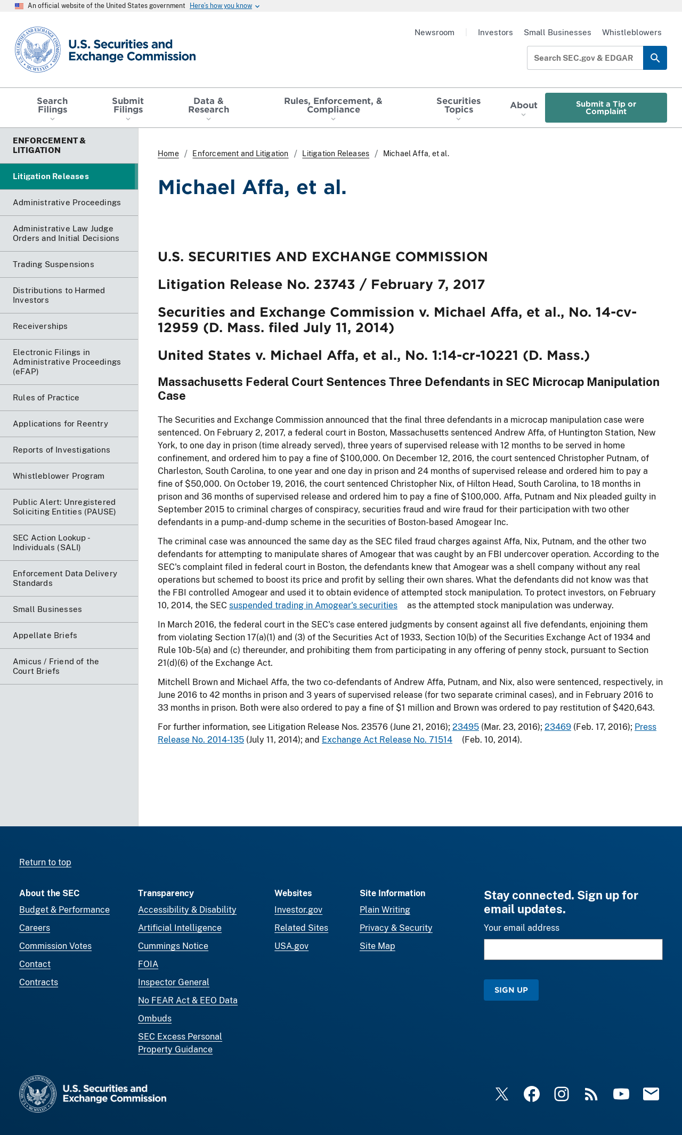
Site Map (377, 946)
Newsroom (434, 32)
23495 (465, 727)
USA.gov (291, 946)
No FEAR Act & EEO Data (188, 1000)
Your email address (521, 928)
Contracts (38, 982)
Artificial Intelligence (180, 928)
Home (168, 153)
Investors (495, 32)
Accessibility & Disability (187, 910)
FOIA (148, 964)
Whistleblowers (632, 32)
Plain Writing (385, 910)
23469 (558, 727)
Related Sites (301, 928)
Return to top (45, 862)
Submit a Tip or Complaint (606, 107)
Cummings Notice (173, 946)
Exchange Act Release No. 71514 (387, 740)
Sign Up (511, 989)
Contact (35, 964)
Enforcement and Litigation (240, 153)
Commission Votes (55, 946)
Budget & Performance (64, 910)
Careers (34, 928)
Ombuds (155, 1018)
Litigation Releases (335, 153)
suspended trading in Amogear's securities (313, 605)
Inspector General (173, 982)
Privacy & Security (396, 928)
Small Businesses (557, 32)
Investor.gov (298, 910)
